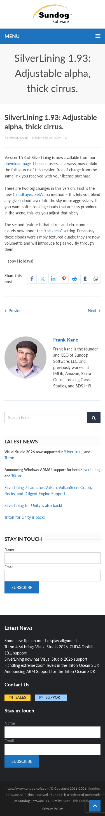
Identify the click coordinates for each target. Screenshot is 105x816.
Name (9, 549)
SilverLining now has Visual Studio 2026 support (45, 659)
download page (17, 163)
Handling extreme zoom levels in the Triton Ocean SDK (51, 665)
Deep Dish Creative (77, 801)
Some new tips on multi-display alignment (40, 640)
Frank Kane (18, 137)
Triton (9, 457)
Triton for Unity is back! (24, 517)
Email (8, 567)
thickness (53, 230)
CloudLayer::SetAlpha (31, 194)
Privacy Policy (52, 808)
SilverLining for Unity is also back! (33, 505)
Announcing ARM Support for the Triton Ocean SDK (49, 671)
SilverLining (73, 451)
